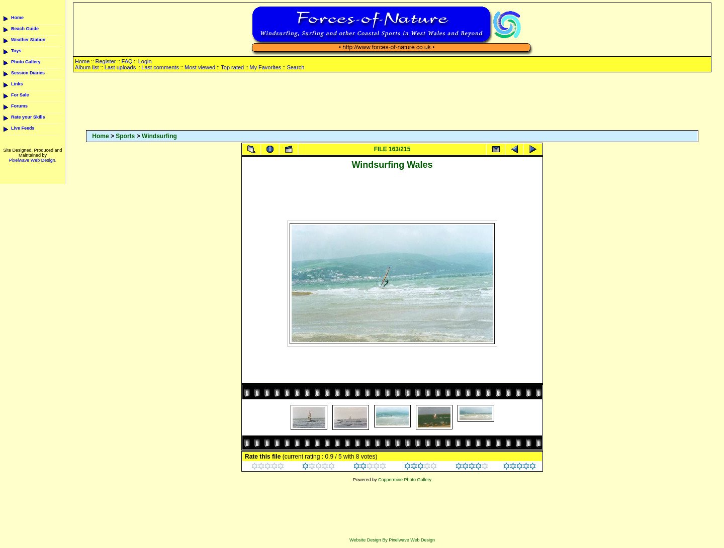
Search (295, 67)
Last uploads (120, 67)
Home (17, 17)
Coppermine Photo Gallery (404, 479)
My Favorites (265, 67)
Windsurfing (159, 136)
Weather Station (28, 39)
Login (145, 61)
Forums (19, 105)
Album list (87, 67)
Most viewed (200, 67)
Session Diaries (28, 72)
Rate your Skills (28, 117)
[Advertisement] (392, 102)
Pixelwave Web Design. (32, 160)
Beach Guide (25, 28)
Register (105, 61)
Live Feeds (23, 128)
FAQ (127, 61)
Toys (16, 50)
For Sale (20, 94)
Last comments (160, 67)
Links (17, 83)
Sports (125, 136)
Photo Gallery (26, 61)
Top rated (232, 67)
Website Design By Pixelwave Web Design (392, 539)
